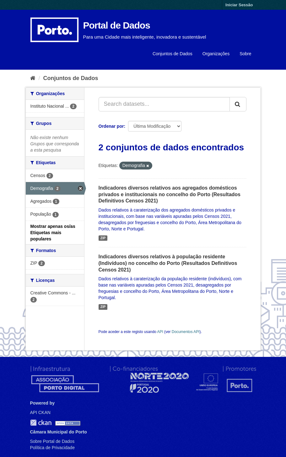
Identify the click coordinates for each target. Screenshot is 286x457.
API (160, 332)
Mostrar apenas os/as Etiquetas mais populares (52, 232)
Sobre (245, 53)
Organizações (215, 53)
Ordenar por (111, 126)
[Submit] (237, 104)
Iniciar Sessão (239, 5)
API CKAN (40, 412)
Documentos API (186, 332)
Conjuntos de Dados (172, 53)
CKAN (40, 422)
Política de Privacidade (52, 447)
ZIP (102, 238)
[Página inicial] (32, 78)
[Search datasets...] (164, 104)
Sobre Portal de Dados (52, 441)
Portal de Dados (116, 25)
